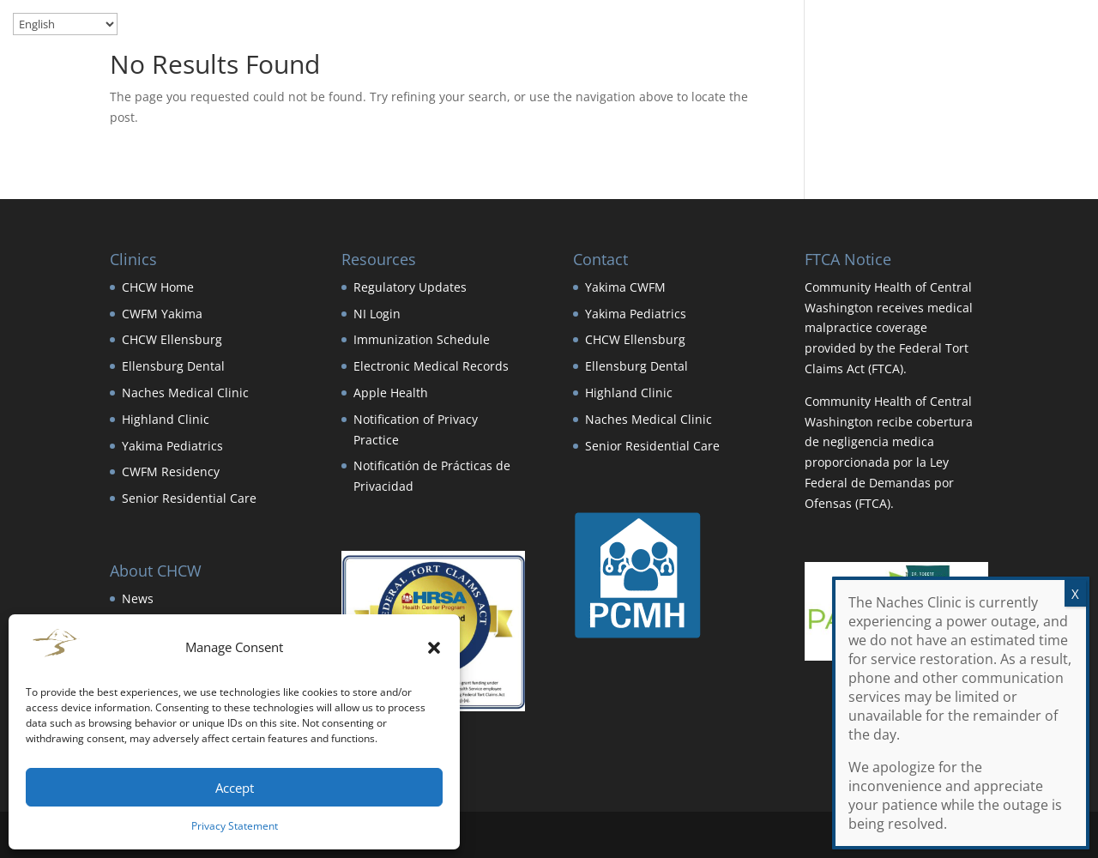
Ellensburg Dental (173, 366)
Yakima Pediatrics (172, 446)
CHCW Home (158, 287)
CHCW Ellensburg (172, 339)
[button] (434, 647)
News (138, 598)
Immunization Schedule (421, 339)
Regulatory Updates (410, 287)
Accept (234, 787)
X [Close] (1075, 593)
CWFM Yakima (162, 313)
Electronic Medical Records (431, 366)
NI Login (377, 313)
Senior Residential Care (189, 498)
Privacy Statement (234, 826)
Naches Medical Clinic (185, 392)
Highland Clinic (165, 419)
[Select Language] (65, 24)
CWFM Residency (171, 471)
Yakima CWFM (625, 287)
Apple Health (390, 392)
